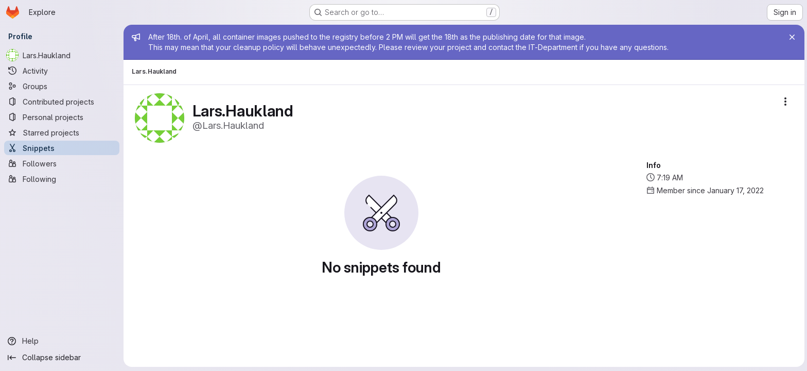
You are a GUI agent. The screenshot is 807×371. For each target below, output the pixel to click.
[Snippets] (61, 148)
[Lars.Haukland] (61, 55)
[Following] (61, 179)
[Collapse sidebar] (61, 357)
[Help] (61, 341)
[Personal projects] (61, 117)
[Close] (790, 37)
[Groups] (61, 86)
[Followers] (61, 163)
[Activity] (61, 70)
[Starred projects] (61, 132)
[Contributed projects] (61, 101)
